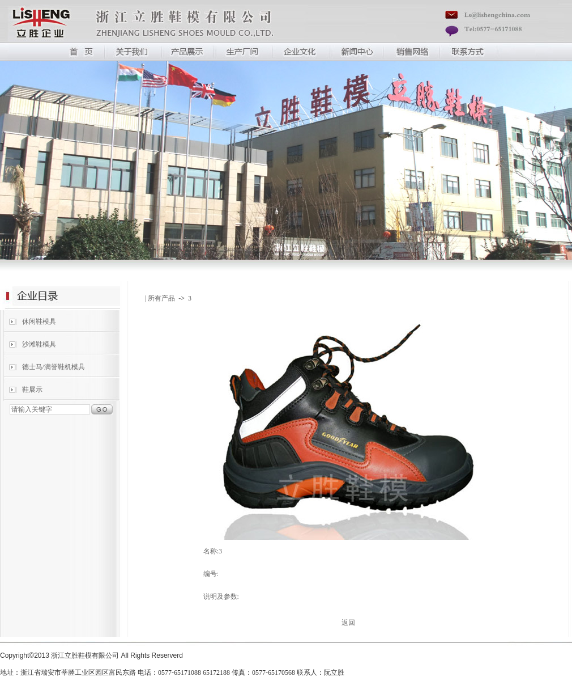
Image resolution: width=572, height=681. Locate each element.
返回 (348, 623)
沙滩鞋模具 (39, 344)
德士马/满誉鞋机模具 (53, 367)
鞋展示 (32, 390)
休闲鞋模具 (39, 321)
